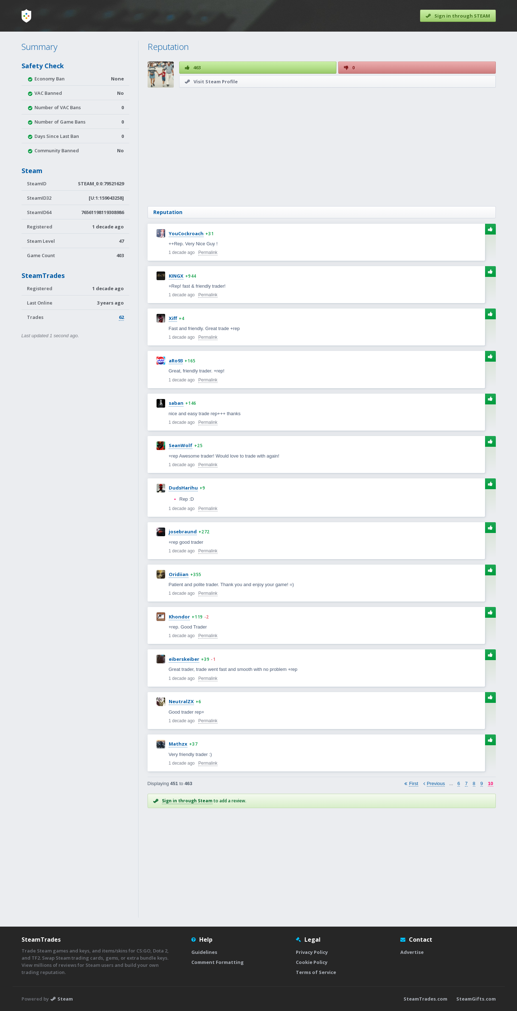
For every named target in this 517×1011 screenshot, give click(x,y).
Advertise (412, 952)
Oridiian (178, 574)
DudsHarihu (183, 487)
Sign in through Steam (187, 801)
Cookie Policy (311, 962)
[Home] (26, 16)
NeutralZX (181, 701)
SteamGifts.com (476, 999)
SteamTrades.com (425, 999)
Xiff (173, 318)
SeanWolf (180, 445)
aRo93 (176, 360)
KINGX (176, 276)
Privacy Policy (312, 952)
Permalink (207, 252)
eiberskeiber (184, 659)
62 (121, 317)
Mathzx (178, 744)
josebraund (183, 531)
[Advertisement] (322, 147)
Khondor (179, 616)
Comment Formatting (217, 962)
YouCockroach (186, 233)
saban (176, 403)
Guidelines (204, 952)
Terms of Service (316, 972)
